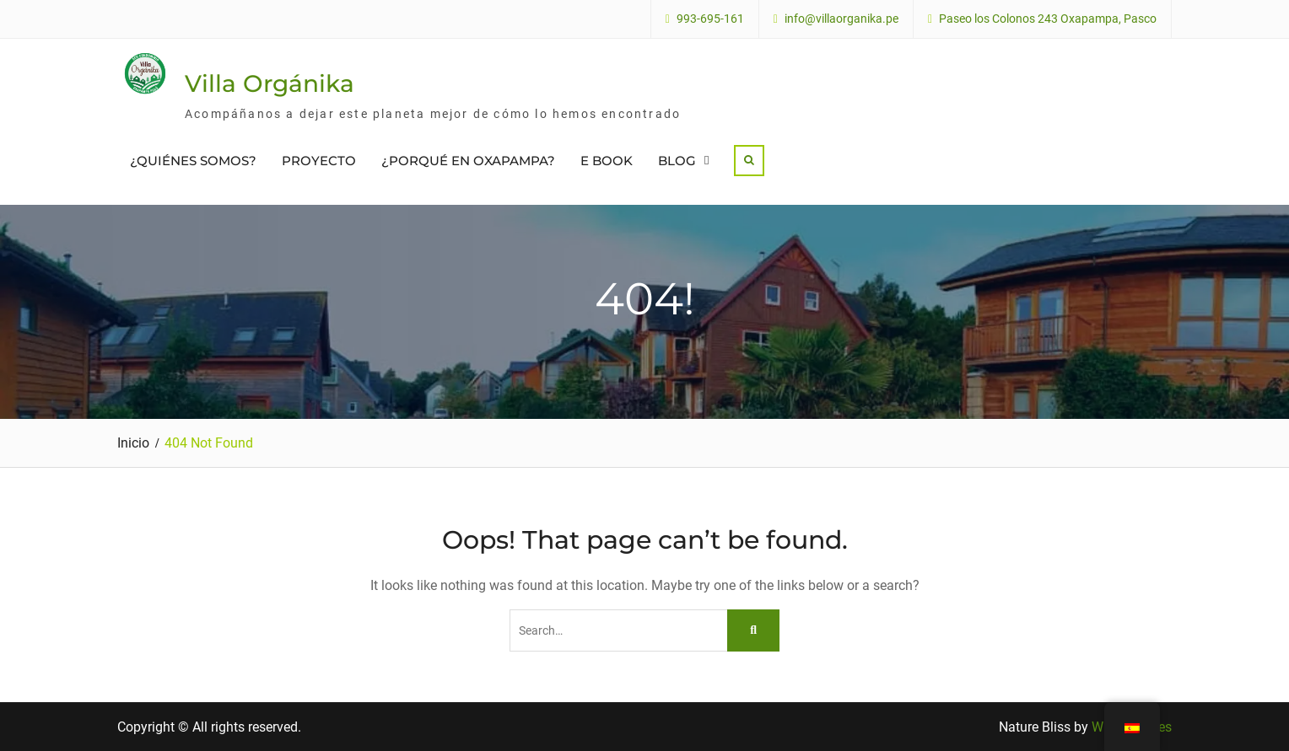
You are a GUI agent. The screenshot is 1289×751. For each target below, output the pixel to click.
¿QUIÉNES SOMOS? (193, 161)
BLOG (677, 161)
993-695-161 (710, 19)
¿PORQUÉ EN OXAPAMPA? (468, 161)
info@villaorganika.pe (841, 19)
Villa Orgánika (269, 83)
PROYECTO (319, 161)
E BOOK (606, 161)
